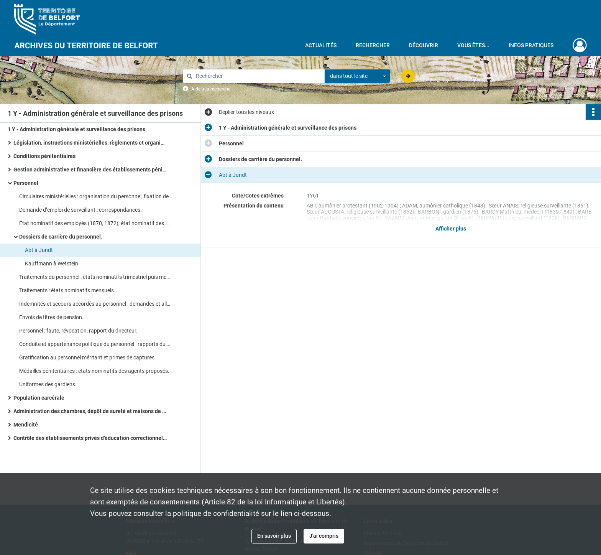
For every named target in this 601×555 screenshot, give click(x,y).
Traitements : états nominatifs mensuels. (67, 290)
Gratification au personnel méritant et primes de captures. (87, 357)
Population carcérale (38, 398)
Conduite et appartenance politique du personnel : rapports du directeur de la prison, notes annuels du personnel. (95, 344)
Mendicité (25, 425)
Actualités (321, 45)
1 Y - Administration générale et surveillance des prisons (76, 129)
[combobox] (357, 76)
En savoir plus (274, 536)
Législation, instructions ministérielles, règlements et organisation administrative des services (90, 143)
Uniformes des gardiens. (48, 384)
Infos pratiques (531, 45)
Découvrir (423, 45)
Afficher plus (450, 229)
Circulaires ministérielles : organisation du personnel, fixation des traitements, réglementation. (95, 196)
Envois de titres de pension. (51, 317)
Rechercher (373, 45)
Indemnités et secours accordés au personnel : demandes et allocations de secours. (95, 304)
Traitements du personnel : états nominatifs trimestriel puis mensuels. (95, 277)
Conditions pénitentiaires (44, 156)
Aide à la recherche (210, 89)
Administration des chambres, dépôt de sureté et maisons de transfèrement (90, 411)
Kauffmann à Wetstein (51, 263)
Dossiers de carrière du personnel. (60, 237)
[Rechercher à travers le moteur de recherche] (257, 76)
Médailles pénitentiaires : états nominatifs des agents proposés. (94, 371)
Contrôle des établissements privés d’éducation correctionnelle (90, 438)
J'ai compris (323, 536)
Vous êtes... (473, 45)
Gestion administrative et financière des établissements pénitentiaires (90, 169)
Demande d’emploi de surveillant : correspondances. (80, 210)
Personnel (25, 183)
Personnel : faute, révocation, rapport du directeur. (78, 331)
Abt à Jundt (39, 250)
